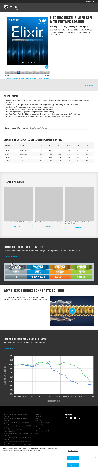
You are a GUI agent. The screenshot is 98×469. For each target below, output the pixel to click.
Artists (37, 419)
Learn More (9, 348)
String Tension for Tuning (38, 128)
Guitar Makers (39, 421)
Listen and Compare (12, 256)
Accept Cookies (73, 465)
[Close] (96, 457)
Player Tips (38, 429)
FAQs (36, 427)
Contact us (38, 416)
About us (37, 433)
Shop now (17, 226)
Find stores (89, 85)
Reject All (73, 458)
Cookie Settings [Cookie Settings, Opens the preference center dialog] (73, 451)
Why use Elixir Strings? (42, 423)
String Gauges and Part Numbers (16, 128)
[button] (90, 1)
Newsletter (38, 414)
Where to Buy (39, 425)
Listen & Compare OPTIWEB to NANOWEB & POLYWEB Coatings (27, 78)
